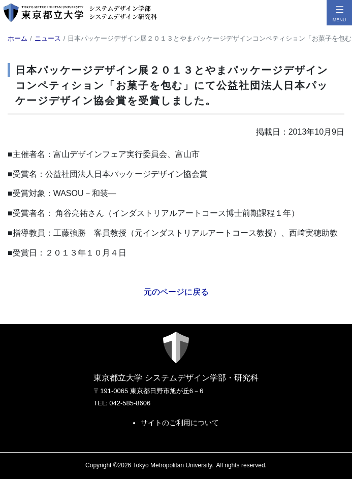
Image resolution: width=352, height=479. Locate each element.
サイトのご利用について (180, 423)
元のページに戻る (176, 292)
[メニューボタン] (339, 12)
